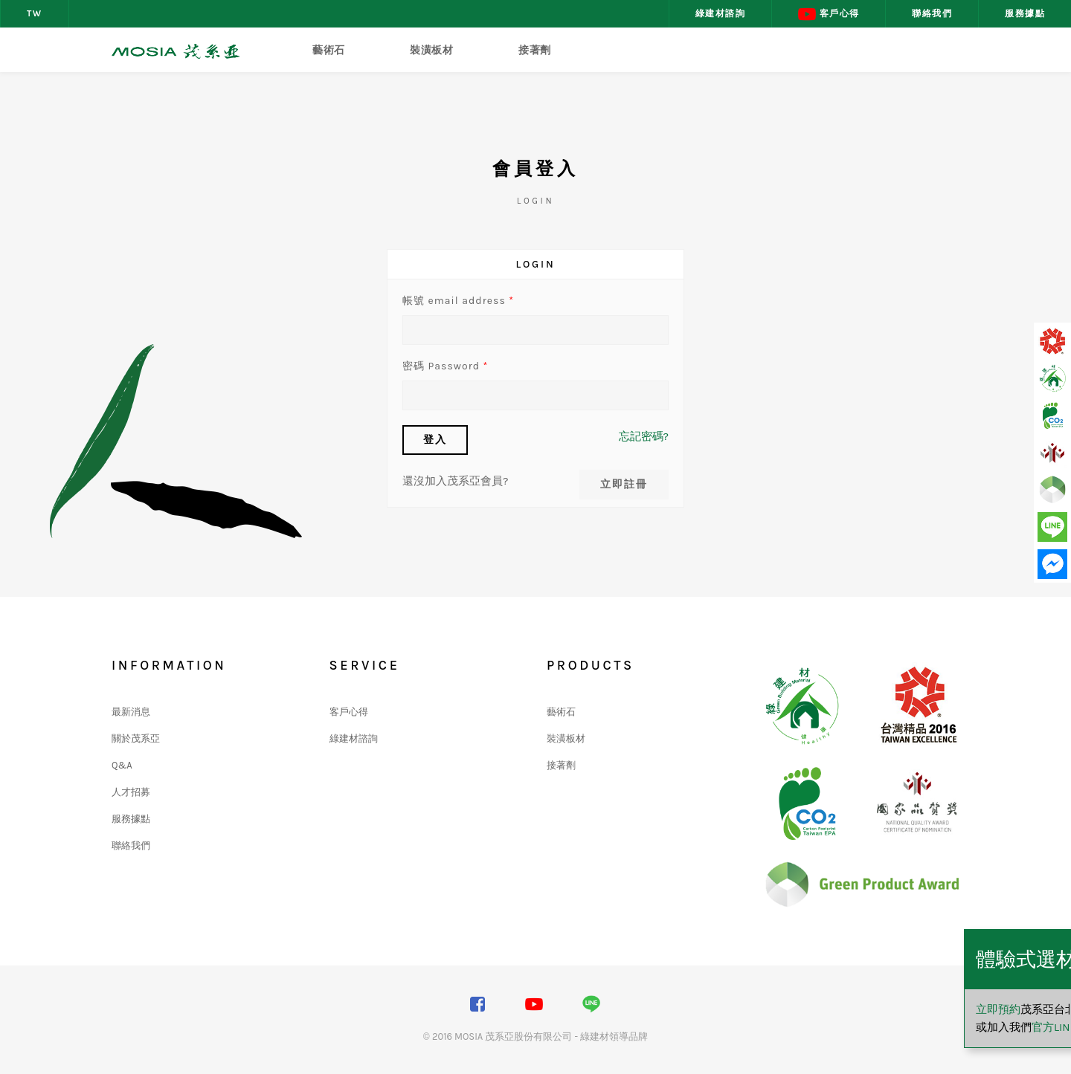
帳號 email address (458, 300)
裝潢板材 (431, 50)
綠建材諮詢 (720, 13)
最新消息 (131, 711)
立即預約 (855, 1009)
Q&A (122, 765)
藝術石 (328, 50)
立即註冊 (624, 484)
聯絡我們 (932, 13)
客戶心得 (828, 14)
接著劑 (534, 50)
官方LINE (911, 1027)
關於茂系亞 (136, 738)
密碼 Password (445, 366)
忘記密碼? (644, 436)
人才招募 (131, 792)
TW (34, 13)
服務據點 (1025, 13)
